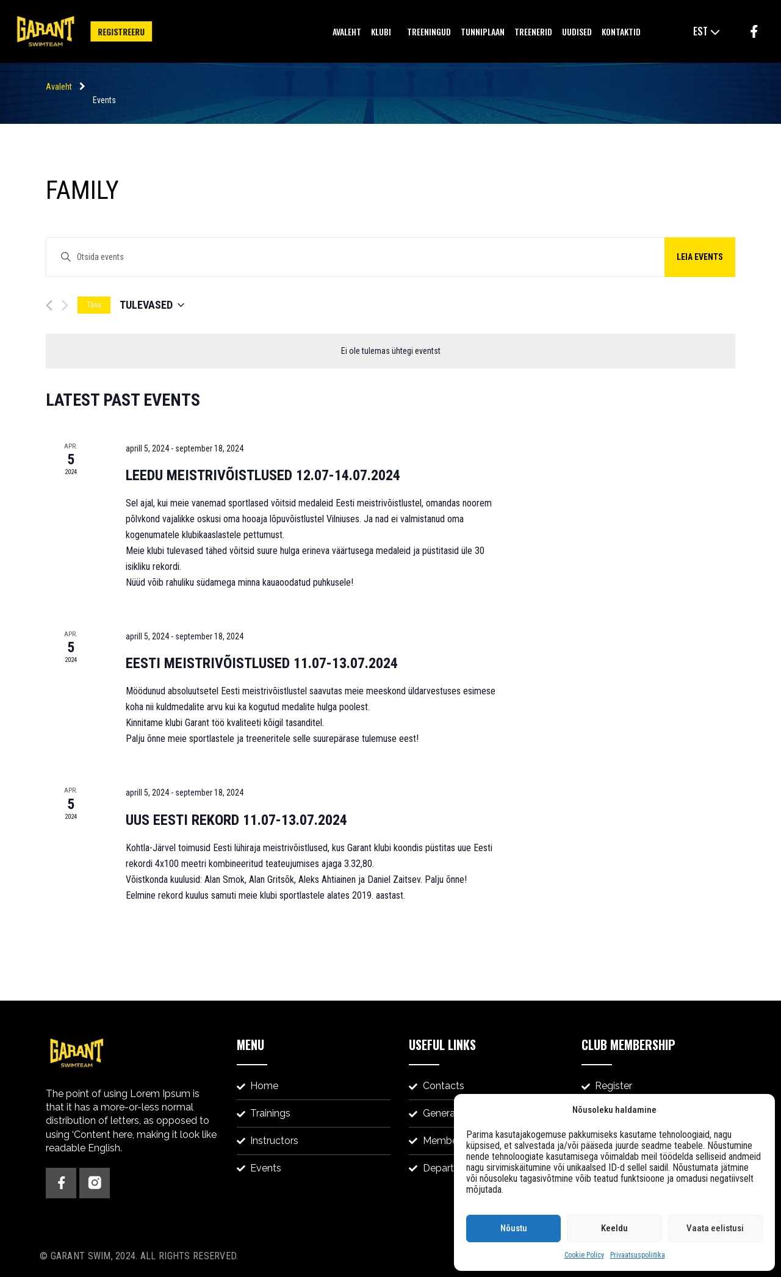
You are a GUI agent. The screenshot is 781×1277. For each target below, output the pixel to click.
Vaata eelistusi (715, 1228)
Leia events (700, 257)
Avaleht (347, 31)
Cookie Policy (584, 1255)
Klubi (384, 31)
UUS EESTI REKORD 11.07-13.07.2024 (236, 820)
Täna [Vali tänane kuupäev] (94, 305)
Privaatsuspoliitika (637, 1255)
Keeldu (614, 1228)
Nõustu (513, 1228)
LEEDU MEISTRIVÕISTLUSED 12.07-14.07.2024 (263, 475)
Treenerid (533, 31)
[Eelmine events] (49, 305)
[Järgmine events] (65, 305)
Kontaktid (621, 31)
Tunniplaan (483, 31)
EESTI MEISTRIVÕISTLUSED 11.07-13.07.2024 (262, 663)
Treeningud (429, 31)
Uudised (577, 31)
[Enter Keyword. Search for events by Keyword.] (390, 257)
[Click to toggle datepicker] (152, 305)
